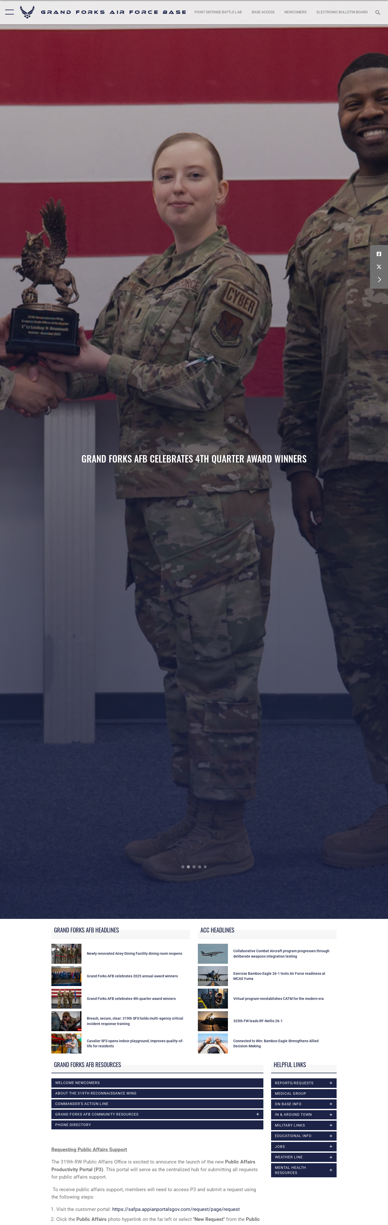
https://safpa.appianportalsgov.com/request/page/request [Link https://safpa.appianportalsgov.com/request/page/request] (176, 1209)
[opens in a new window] (218, 12)
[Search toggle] (378, 12)
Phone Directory (73, 1125)
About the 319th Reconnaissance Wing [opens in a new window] (96, 1093)
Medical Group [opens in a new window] (290, 1093)
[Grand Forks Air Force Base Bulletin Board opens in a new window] (342, 12)
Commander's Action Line (81, 1104)
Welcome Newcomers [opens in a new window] (77, 1083)
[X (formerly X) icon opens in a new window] (379, 266)
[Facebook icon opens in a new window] (379, 254)
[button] (8, 12)
